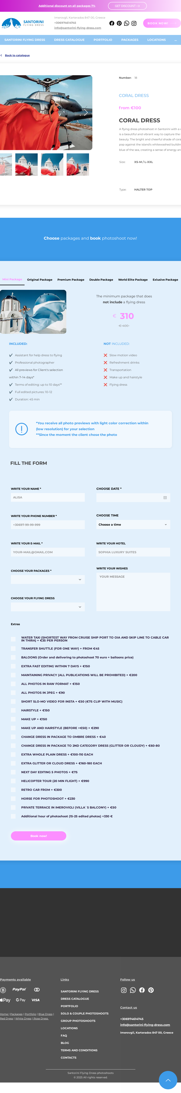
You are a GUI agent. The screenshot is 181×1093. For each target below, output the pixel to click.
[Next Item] (86, 112)
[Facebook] (112, 23)
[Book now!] (38, 835)
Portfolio (30, 1014)
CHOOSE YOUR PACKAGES (30, 570)
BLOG (65, 1043)
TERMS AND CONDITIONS (79, 1050)
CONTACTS (68, 1057)
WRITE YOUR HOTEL (111, 543)
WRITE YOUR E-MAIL (26, 543)
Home (4, 1014)
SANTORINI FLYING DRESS (80, 991)
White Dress (23, 1018)
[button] (67, 6)
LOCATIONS (69, 1028)
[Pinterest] (119, 23)
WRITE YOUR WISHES (112, 568)
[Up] (168, 1080)
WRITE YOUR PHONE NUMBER (33, 516)
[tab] (40, 279)
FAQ (64, 1035)
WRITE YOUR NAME (25, 488)
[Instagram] (134, 23)
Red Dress (6, 1018)
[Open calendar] (165, 497)
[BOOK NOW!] (162, 23)
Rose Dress (41, 1018)
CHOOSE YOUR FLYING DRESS (33, 598)
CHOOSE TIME (107, 515)
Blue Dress (45, 1014)
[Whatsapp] (126, 23)
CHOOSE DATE (109, 488)
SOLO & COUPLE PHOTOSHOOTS (82, 1013)
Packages (16, 1014)
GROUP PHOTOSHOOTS (78, 1021)
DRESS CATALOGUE (75, 998)
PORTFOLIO (69, 1006)
